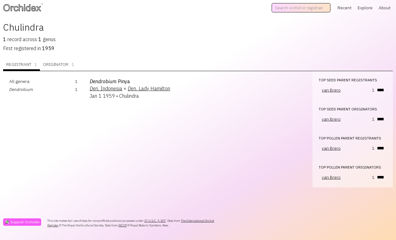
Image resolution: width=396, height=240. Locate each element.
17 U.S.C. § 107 (155, 221)
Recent (344, 8)
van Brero (331, 90)
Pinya (110, 81)
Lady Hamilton (149, 88)
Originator (58, 64)
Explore (365, 8)
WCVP (122, 225)
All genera (19, 81)
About (384, 8)
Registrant (21, 64)
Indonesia (106, 88)
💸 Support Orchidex (22, 222)
